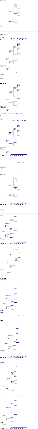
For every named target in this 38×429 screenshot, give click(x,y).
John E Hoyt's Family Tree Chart (14, 29)
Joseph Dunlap (14, 4)
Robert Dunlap (18, 84)
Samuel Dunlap (7, 99)
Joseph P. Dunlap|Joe (2, 35)
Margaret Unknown (18, 98)
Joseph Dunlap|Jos (10, 91)
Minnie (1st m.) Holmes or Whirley (3, 149)
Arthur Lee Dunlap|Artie (2, 362)
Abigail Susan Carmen (7, 68)
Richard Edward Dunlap (2, 168)
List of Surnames (25, 29)
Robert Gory (18, 53)
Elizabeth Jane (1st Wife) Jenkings (11, 61)
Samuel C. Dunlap (2, 321)
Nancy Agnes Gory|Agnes (15, 13)
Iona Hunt (1, 26)
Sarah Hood (18, 89)
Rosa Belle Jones (2, 312)
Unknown (14, 22)
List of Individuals (21, 29)
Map (18, 29)
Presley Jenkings (15, 101)
